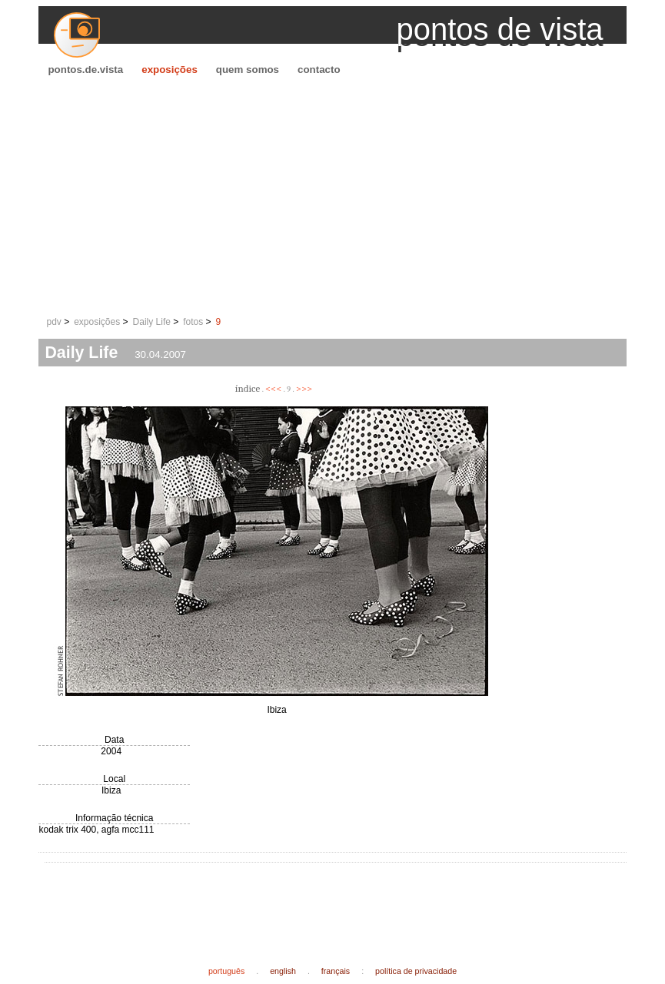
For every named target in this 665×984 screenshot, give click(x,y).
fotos (193, 321)
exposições (169, 69)
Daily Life (152, 321)
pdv (53, 321)
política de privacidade (416, 971)
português (226, 971)
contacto (319, 69)
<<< (273, 388)
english (283, 971)
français (335, 971)
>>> (304, 388)
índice (247, 388)
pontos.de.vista (85, 69)
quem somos (247, 69)
